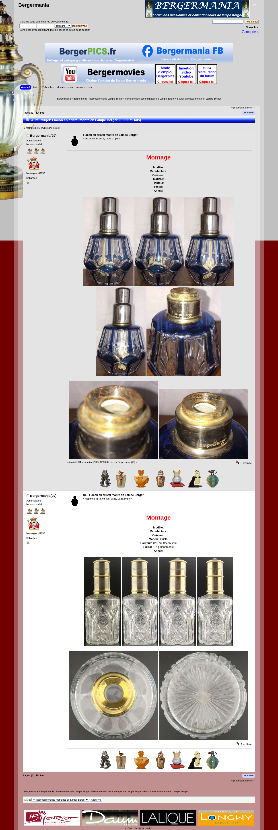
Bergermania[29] (43, 135)
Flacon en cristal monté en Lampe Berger (110, 135)
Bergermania (33, 5)
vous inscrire (61, 21)
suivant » (250, 107)
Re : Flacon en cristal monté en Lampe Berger (113, 495)
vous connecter (38, 21)
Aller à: (27, 800)
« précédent (237, 107)
